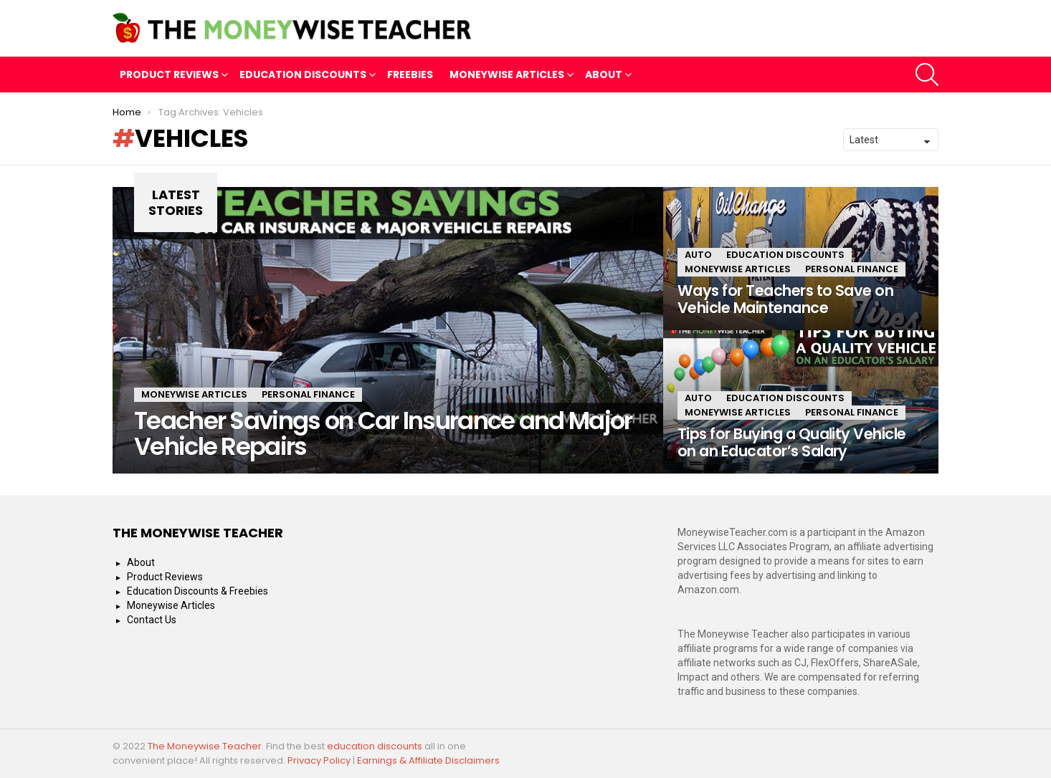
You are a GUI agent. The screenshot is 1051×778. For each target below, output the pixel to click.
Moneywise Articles (507, 76)
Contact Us (151, 619)
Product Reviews (169, 76)
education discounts (375, 746)
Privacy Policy (319, 760)
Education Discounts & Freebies (197, 591)
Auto (698, 254)
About (603, 76)
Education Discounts (302, 76)
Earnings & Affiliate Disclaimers (428, 760)
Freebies (410, 74)
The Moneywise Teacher (205, 746)
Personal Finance (308, 394)
